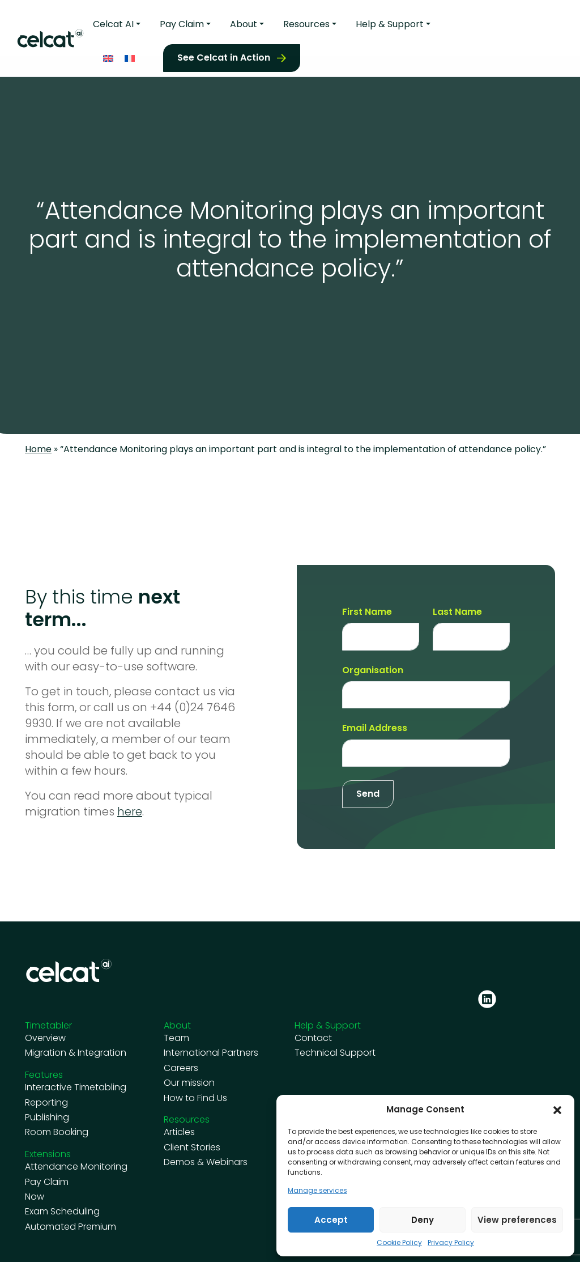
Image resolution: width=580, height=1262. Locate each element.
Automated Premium (70, 1227)
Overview (45, 1038)
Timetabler (48, 1025)
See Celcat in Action (223, 54)
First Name (367, 612)
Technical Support (335, 1053)
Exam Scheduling (62, 1211)
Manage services (317, 1190)
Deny (422, 1220)
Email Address (374, 728)
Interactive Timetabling (75, 1087)
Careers (181, 1068)
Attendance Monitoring (76, 1167)
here (129, 811)
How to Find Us (195, 1098)
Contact (313, 1038)
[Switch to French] (129, 55)
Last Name (457, 612)
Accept (331, 1220)
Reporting (46, 1103)
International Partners (211, 1053)
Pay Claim (182, 21)
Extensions (48, 1154)
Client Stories (192, 1147)
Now (34, 1197)
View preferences (517, 1220)
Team (176, 1038)
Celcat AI (113, 21)
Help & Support (390, 21)
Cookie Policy (399, 1242)
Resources (306, 21)
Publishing (47, 1117)
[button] (557, 1109)
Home (38, 449)
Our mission (189, 1083)
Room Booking (56, 1132)
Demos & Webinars (206, 1162)
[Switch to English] (108, 55)
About (243, 21)
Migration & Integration (75, 1053)
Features (44, 1074)
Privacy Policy (451, 1242)
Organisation (372, 670)
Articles (179, 1132)
